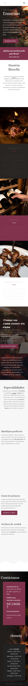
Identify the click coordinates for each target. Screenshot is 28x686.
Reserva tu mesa (9, 512)
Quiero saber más (14, 57)
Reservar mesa (10, 41)
